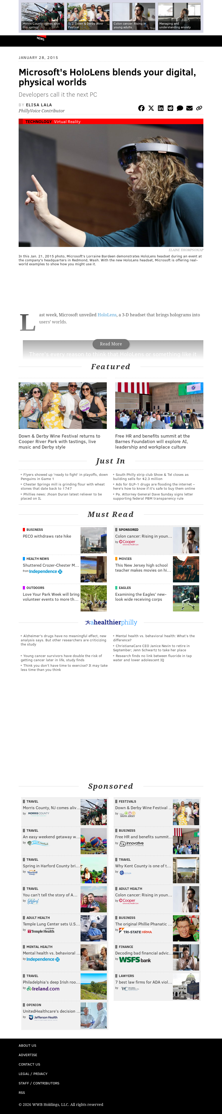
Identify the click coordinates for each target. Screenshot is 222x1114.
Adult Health (130, 888)
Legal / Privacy (33, 1073)
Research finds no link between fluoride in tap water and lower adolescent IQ (152, 657)
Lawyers (126, 975)
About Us (27, 1045)
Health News (38, 558)
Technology (38, 121)
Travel (32, 801)
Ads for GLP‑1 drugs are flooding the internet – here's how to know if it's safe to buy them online (154, 486)
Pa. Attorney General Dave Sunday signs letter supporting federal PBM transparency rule (153, 496)
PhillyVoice (12, 41)
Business (35, 529)
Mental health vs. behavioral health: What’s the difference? (154, 637)
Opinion (34, 1004)
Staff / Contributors (39, 1082)
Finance (126, 946)
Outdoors (35, 587)
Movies (125, 558)
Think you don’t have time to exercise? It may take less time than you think (64, 667)
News (40, 38)
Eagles (125, 587)
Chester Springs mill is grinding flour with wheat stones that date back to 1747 (63, 486)
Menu (213, 41)
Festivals (127, 801)
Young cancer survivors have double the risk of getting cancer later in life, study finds (61, 657)
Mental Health (39, 946)
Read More (111, 343)
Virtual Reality (67, 121)
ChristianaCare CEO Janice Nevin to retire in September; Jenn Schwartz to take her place (151, 647)
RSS (22, 1092)
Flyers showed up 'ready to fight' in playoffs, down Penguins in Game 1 (64, 476)
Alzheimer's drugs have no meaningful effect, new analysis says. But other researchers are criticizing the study (63, 640)
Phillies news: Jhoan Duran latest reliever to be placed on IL (61, 496)
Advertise (28, 1054)
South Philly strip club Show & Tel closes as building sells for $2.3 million (151, 476)
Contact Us (29, 1064)
